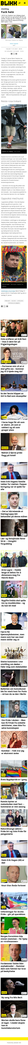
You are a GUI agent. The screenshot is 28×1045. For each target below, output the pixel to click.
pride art (7, 300)
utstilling (20, 300)
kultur (14, 300)
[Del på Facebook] (11, 54)
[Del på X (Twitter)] (14, 54)
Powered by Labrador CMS (14, 1042)
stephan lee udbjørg (14, 303)
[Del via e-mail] (16, 54)
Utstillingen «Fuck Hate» (8, 291)
